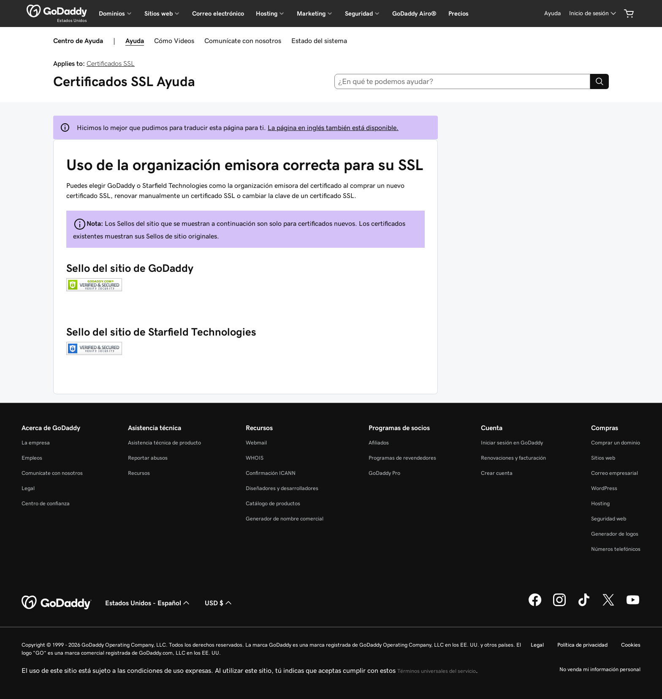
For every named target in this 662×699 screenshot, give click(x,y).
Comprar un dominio (615, 442)
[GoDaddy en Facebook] (535, 604)
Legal (28, 488)
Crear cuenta (497, 473)
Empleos (32, 458)
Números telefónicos (615, 549)
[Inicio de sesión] (593, 13)
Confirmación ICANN (271, 473)
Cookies (630, 645)
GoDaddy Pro (384, 473)
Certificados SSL (111, 63)
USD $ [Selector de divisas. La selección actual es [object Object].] (219, 603)
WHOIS (254, 458)
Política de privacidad (582, 645)
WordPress (604, 488)
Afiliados (379, 442)
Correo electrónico (218, 13)
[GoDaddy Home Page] (57, 603)
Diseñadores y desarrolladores (282, 488)
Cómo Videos (174, 40)
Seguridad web (608, 518)
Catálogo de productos (273, 503)
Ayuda (134, 40)
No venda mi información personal (599, 669)
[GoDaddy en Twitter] (608, 604)
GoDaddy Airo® (414, 13)
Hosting (600, 503)
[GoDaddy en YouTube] (632, 604)
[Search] (599, 81)
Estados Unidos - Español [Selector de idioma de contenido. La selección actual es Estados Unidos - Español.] (148, 603)
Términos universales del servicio (436, 671)
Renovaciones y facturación (513, 458)
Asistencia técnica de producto (164, 442)
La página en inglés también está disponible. (333, 127)
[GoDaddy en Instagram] (559, 604)
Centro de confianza (46, 503)
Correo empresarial (614, 473)
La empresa (36, 442)
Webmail (256, 442)
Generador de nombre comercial (284, 518)
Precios (458, 13)
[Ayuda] (552, 13)
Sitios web (603, 458)
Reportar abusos (148, 458)
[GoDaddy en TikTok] (583, 604)
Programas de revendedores (402, 458)
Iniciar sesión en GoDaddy (512, 442)
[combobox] (462, 81)
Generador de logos (614, 533)
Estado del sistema (319, 40)
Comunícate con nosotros (242, 40)
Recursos (139, 473)
